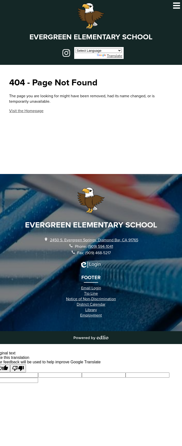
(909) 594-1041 (100, 246)
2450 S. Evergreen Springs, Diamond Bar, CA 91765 (94, 240)
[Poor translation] (18, 368)
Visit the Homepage (26, 110)
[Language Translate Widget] (98, 50)
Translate (109, 55)
